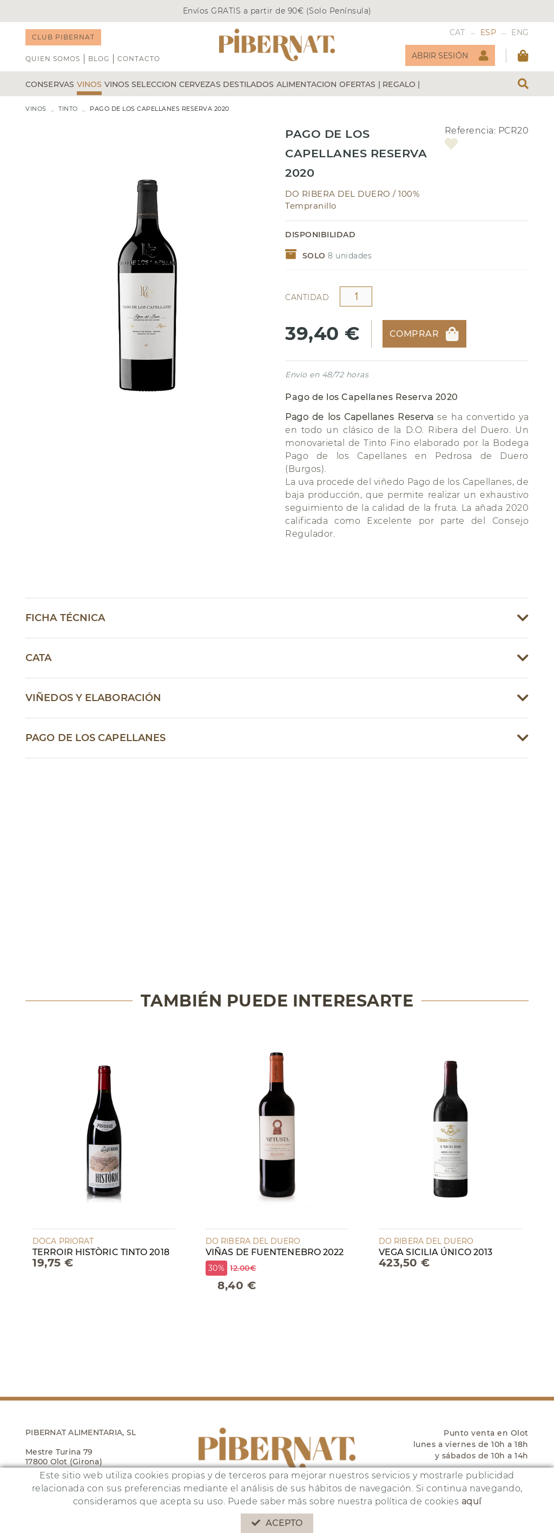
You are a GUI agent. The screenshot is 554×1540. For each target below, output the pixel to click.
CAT (457, 32)
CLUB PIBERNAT (63, 37)
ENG (520, 32)
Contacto (138, 59)
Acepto (277, 1523)
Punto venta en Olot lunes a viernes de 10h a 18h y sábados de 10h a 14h (471, 1444)
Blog (98, 59)
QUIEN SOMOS (52, 59)
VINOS (36, 108)
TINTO (68, 108)
